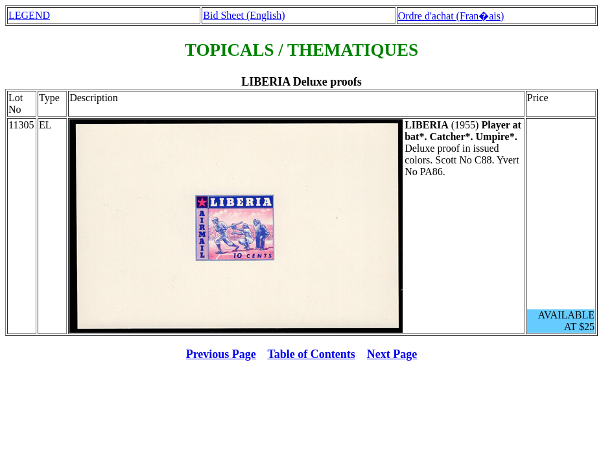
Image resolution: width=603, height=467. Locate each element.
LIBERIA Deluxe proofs (301, 81)
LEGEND (29, 15)
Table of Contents (311, 354)
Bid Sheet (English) (244, 15)
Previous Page (221, 354)
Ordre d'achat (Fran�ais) (451, 15)
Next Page (392, 354)
